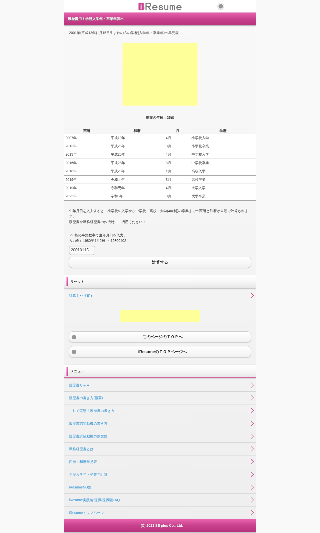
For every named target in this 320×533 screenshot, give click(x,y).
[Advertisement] (160, 74)
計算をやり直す (81, 296)
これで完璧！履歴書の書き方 (91, 411)
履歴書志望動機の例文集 (88, 436)
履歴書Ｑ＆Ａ (79, 385)
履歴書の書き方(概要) (86, 398)
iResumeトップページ (86, 513)
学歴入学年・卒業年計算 (88, 474)
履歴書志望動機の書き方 (88, 423)
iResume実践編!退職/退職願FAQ (94, 500)
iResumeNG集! (80, 487)
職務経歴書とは (81, 449)
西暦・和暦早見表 (83, 462)
